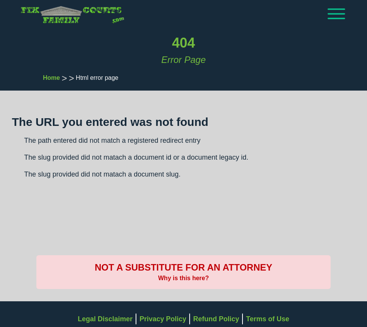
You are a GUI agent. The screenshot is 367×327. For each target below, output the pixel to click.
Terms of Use (267, 319)
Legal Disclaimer (105, 319)
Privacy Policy (162, 319)
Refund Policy (216, 319)
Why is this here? (183, 278)
